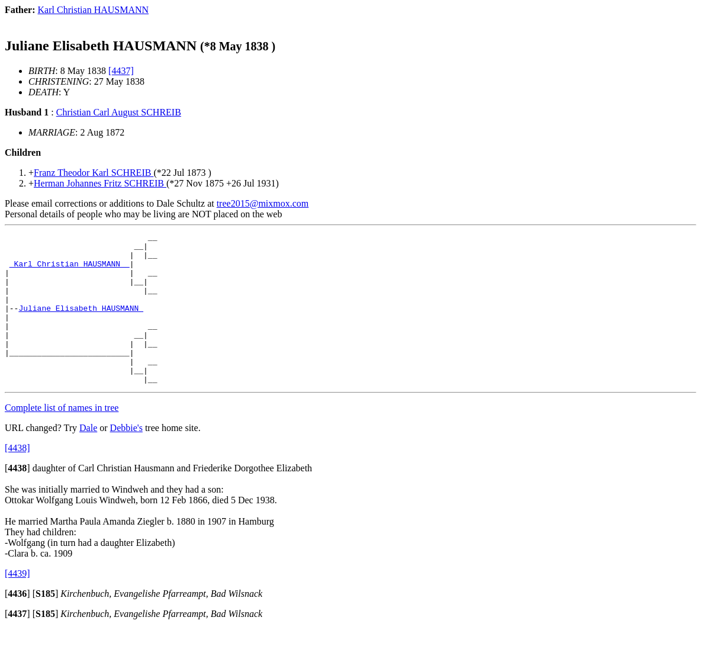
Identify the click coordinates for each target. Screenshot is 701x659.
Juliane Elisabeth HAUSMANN (80, 324)
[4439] (17, 604)
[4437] (121, 71)
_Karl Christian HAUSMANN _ (69, 270)
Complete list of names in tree (61, 438)
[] (17, 498)
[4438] (17, 478)
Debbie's (126, 458)
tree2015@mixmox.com (263, 203)
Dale (88, 458)
